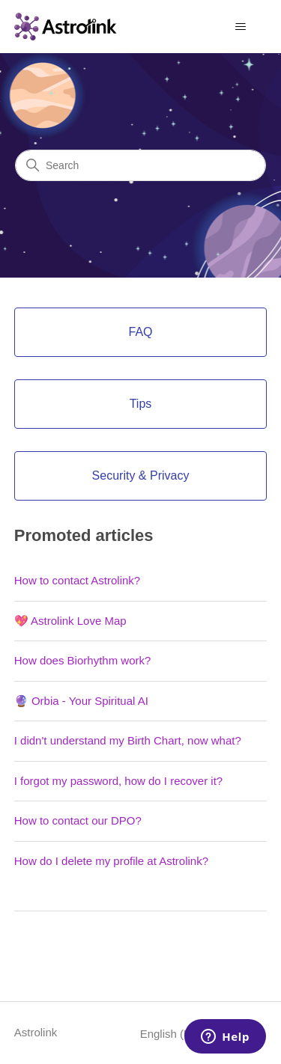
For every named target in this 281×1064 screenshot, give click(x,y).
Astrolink (36, 1032)
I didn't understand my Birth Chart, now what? (127, 740)
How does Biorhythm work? (82, 660)
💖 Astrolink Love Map (70, 620)
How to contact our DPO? (78, 820)
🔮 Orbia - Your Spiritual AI (81, 700)
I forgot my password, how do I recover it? (118, 780)
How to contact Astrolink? (77, 580)
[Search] (140, 165)
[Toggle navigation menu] (240, 27)
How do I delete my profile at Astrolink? (111, 860)
